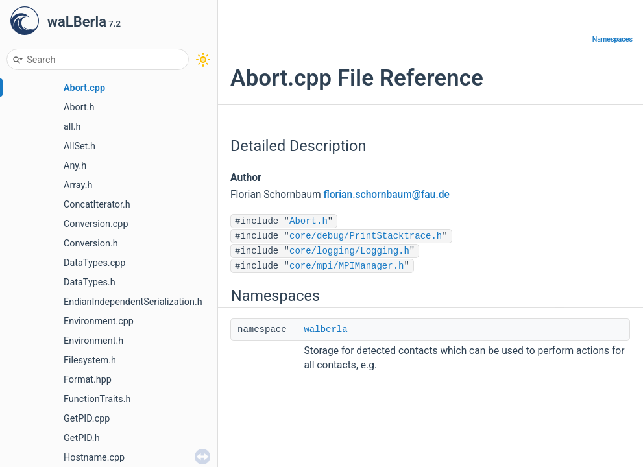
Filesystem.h (90, 360)
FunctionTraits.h (97, 399)
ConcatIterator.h (97, 204)
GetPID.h (82, 438)
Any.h (75, 165)
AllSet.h (79, 146)
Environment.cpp (99, 321)
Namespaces (612, 39)
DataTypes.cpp (94, 263)
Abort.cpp (84, 87)
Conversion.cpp (96, 224)
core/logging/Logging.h (349, 251)
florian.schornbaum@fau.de (387, 194)
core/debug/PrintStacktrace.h (365, 236)
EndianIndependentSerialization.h (133, 301)
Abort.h (79, 107)
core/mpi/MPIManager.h (346, 266)
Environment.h (93, 340)
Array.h (78, 185)
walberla (325, 329)
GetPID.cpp (87, 418)
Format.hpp (88, 379)
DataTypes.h (89, 282)
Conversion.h (91, 243)
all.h (72, 126)
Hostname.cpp (94, 457)
